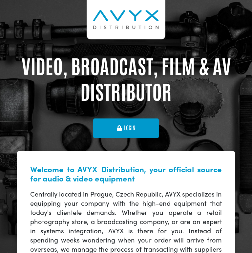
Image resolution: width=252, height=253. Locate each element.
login (126, 128)
